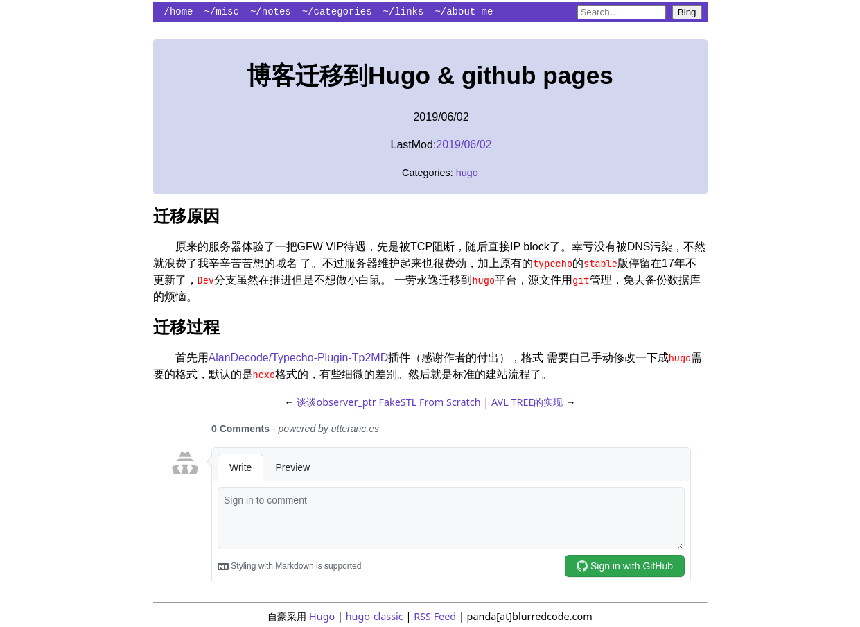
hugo (467, 172)
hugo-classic (374, 616)
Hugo (322, 616)
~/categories (337, 11)
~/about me (464, 11)
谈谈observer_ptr (336, 402)
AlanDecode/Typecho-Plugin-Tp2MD (299, 357)
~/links (403, 11)
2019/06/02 (463, 145)
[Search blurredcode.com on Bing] (621, 12)
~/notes (270, 11)
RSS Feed (435, 616)
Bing (687, 12)
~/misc (221, 11)
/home (178, 11)
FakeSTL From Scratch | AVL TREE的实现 (471, 402)
